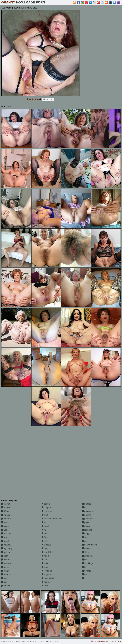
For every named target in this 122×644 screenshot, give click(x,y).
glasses (46, 545)
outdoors (87, 511)
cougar (46, 504)
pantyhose (88, 519)
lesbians (47, 571)
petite (86, 522)
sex (85, 537)
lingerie (46, 574)
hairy (45, 548)
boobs (5, 567)
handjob (46, 552)
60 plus (5, 511)
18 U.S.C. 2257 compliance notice (44, 641)
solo (85, 560)
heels (45, 556)
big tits (5, 552)
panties (86, 515)
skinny (86, 552)
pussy (86, 526)
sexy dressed (89, 545)
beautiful (6, 545)
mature (46, 582)
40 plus (5, 504)
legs (45, 567)
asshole (6, 533)
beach (5, 541)
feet (44, 533)
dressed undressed (52, 519)
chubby (5, 586)
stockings (87, 563)
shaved (86, 548)
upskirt (86, 571)
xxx (84, 578)
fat (44, 530)
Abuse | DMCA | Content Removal (15, 641)
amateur (6, 519)
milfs (45, 586)
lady (45, 563)
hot (44, 560)
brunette (6, 574)
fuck (45, 537)
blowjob (6, 563)
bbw (4, 537)
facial (45, 526)
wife (85, 574)
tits (84, 567)
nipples (86, 504)
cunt (45, 515)
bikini (4, 556)
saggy (86, 533)
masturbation (49, 578)
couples (46, 507)
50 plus (5, 507)
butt (4, 582)
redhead (87, 530)
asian (5, 526)
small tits (87, 556)
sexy (85, 541)
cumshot (47, 511)
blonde (5, 560)
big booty (6, 548)
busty (5, 578)
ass (4, 530)
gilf (44, 541)
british (5, 571)
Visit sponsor (48, 99)
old (84, 507)
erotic (45, 522)
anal (4, 522)
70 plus (5, 515)
